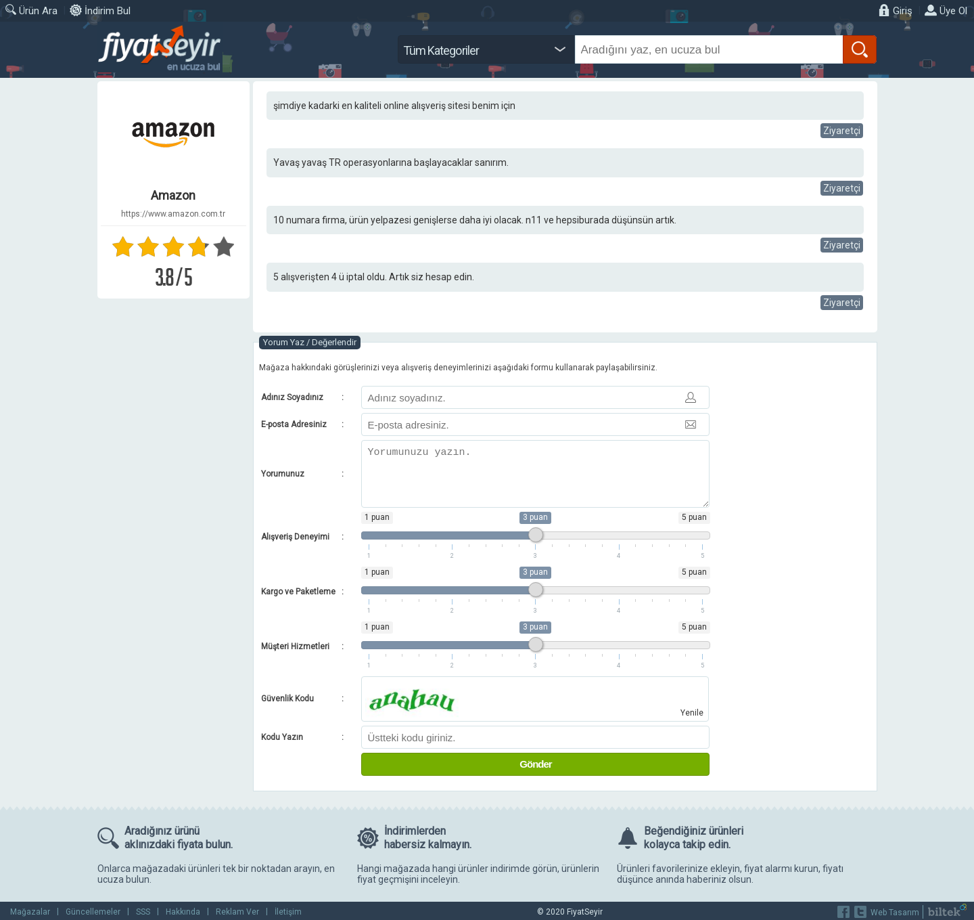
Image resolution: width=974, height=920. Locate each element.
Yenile (691, 713)
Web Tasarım (895, 912)
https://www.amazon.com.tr (173, 214)
